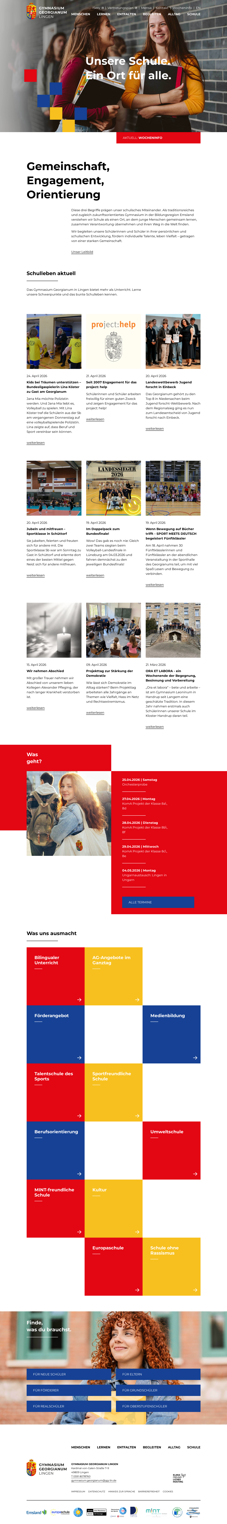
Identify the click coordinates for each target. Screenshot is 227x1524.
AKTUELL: (142, 138)
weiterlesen (36, 443)
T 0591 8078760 (81, 1476)
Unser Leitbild (82, 252)
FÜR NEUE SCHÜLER (49, 1374)
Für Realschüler (48, 1406)
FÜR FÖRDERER (46, 1390)
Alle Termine (140, 902)
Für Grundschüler (139, 1390)
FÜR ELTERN (132, 1374)
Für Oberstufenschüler (144, 1406)
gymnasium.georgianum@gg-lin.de (93, 1480)
